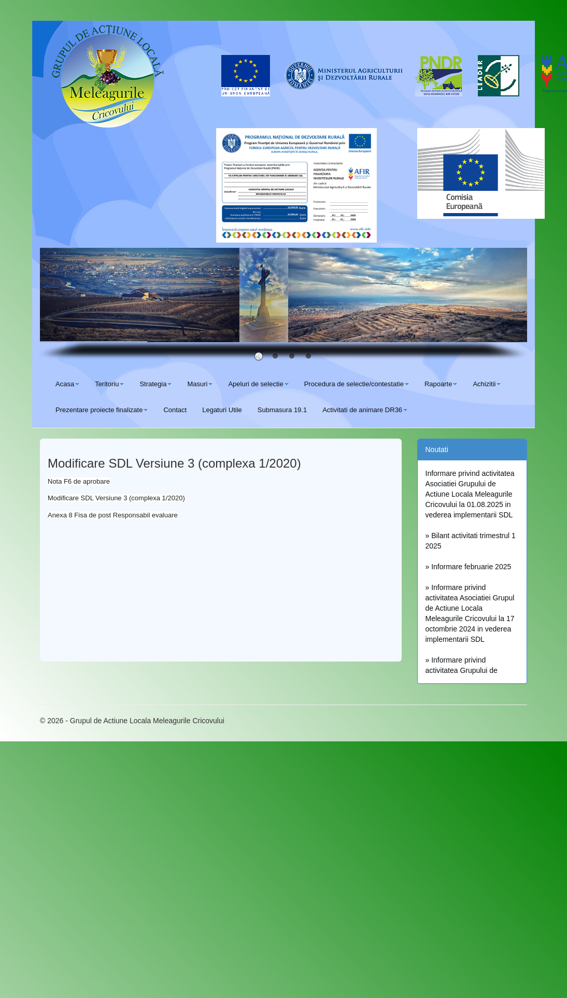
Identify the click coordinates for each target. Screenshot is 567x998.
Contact (175, 410)
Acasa (67, 384)
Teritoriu (109, 384)
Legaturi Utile (222, 410)
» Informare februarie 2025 (469, 567)
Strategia (155, 384)
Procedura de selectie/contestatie (356, 384)
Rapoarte (440, 384)
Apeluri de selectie (258, 384)
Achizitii (487, 384)
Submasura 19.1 (282, 410)
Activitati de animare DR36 (364, 410)
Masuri (199, 384)
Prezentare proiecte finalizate (101, 410)
